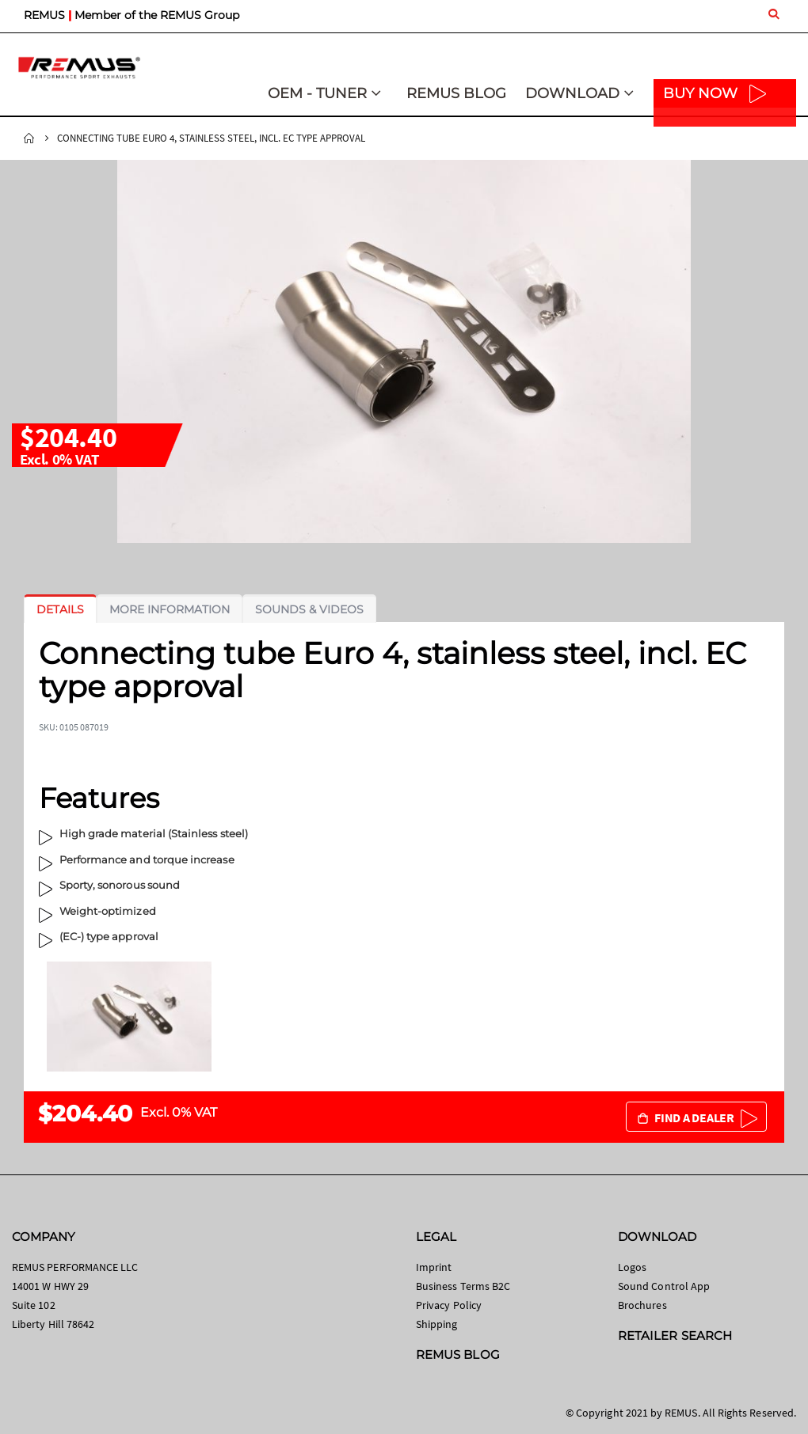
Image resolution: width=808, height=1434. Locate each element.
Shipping (437, 1324)
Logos (632, 1267)
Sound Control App (664, 1286)
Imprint (434, 1267)
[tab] (60, 609)
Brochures (642, 1305)
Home (29, 138)
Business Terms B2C (463, 1286)
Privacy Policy (449, 1305)
